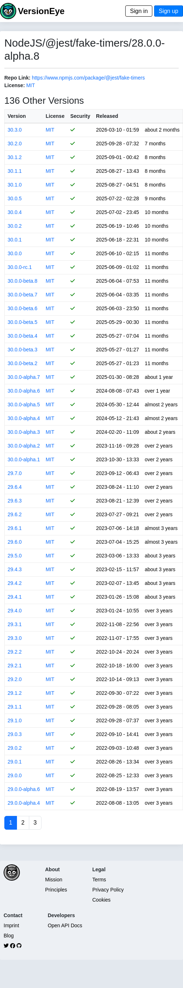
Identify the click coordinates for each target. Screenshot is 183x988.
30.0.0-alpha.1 (24, 459)
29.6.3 (15, 501)
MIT (30, 85)
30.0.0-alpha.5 (24, 404)
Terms (99, 879)
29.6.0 (15, 542)
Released (107, 116)
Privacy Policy (108, 890)
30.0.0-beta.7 (23, 295)
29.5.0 (15, 556)
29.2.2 (15, 652)
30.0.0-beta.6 (23, 308)
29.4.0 (15, 610)
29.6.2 (15, 514)
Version (17, 116)
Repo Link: (17, 78)
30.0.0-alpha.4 (24, 418)
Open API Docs (65, 925)
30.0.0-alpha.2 (24, 446)
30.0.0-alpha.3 (24, 432)
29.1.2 (15, 693)
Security (80, 116)
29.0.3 (15, 734)
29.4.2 (15, 583)
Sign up (168, 11)
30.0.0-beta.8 (23, 281)
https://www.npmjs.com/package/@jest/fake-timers (88, 78)
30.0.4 (15, 212)
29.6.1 (15, 528)
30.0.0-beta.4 (23, 336)
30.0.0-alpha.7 (24, 377)
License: (14, 85)
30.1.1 (15, 171)
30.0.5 (15, 198)
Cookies (101, 900)
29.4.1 (15, 597)
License (55, 116)
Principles (56, 890)
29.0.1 (15, 762)
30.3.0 (15, 130)
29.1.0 (15, 720)
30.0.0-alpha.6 (24, 391)
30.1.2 (15, 157)
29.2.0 (15, 679)
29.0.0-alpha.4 (24, 803)
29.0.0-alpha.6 (24, 789)
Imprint (11, 925)
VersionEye (41, 11)
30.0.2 (15, 226)
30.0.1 (15, 240)
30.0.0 (15, 253)
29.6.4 (15, 487)
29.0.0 (15, 775)
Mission (53, 879)
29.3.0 (15, 638)
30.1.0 (15, 185)
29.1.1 (15, 707)
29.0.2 (15, 748)
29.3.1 (15, 624)
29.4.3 (15, 569)
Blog (9, 935)
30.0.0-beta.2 (23, 363)
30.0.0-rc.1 (20, 267)
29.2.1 (15, 665)
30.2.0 (15, 143)
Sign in (139, 11)
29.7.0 (15, 473)
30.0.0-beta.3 (23, 349)
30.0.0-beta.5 (23, 322)
